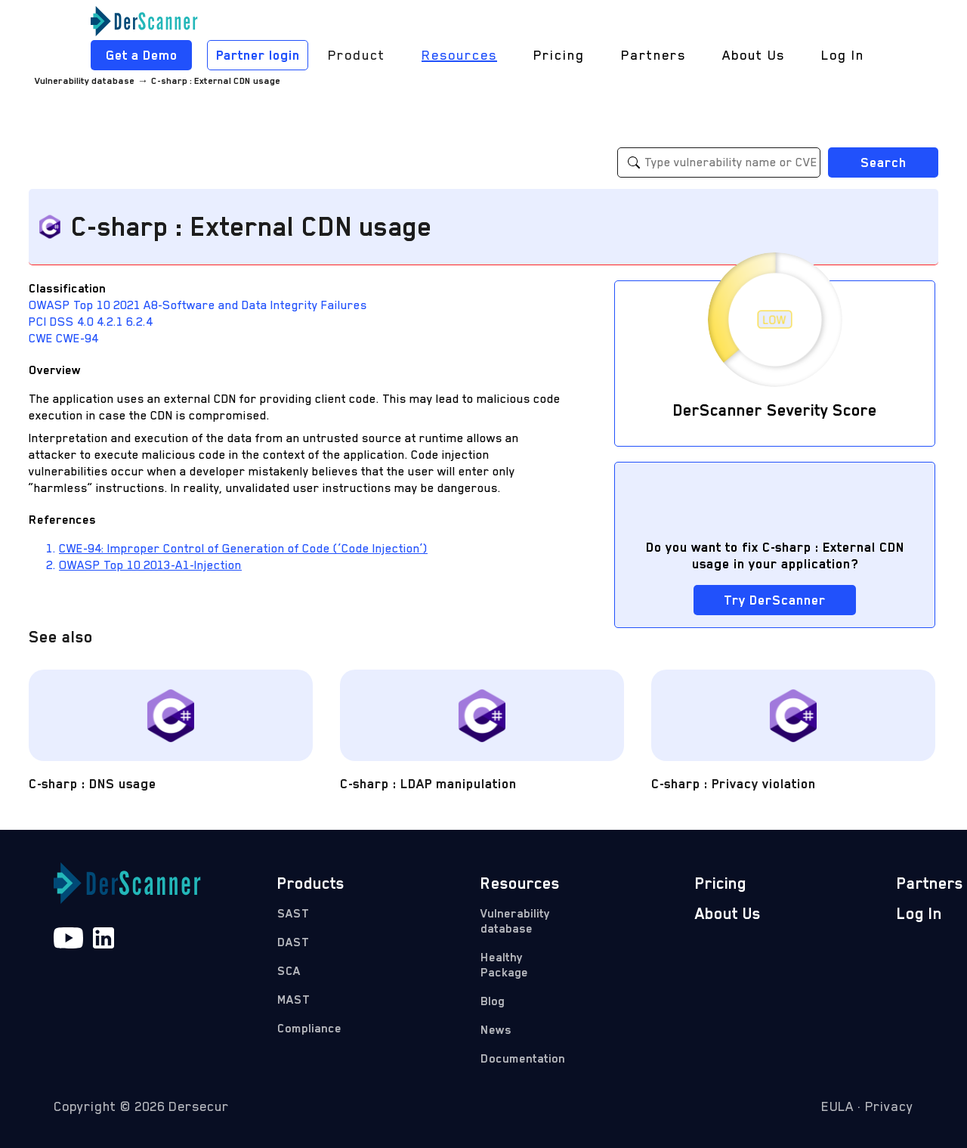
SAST (293, 914)
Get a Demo (142, 55)
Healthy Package (504, 965)
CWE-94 (77, 338)
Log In (842, 55)
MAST (293, 1000)
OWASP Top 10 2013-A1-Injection (150, 565)
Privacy (889, 1106)
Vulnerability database (84, 81)
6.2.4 (139, 322)
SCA (289, 971)
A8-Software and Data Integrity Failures (255, 305)
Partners (653, 55)
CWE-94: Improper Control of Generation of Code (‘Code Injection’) (243, 548)
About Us (753, 55)
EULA (837, 1106)
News (495, 1030)
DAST (293, 942)
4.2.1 (111, 322)
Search (883, 162)
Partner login (258, 55)
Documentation (520, 1059)
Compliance (309, 1028)
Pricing (559, 55)
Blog (492, 1001)
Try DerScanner (775, 600)
